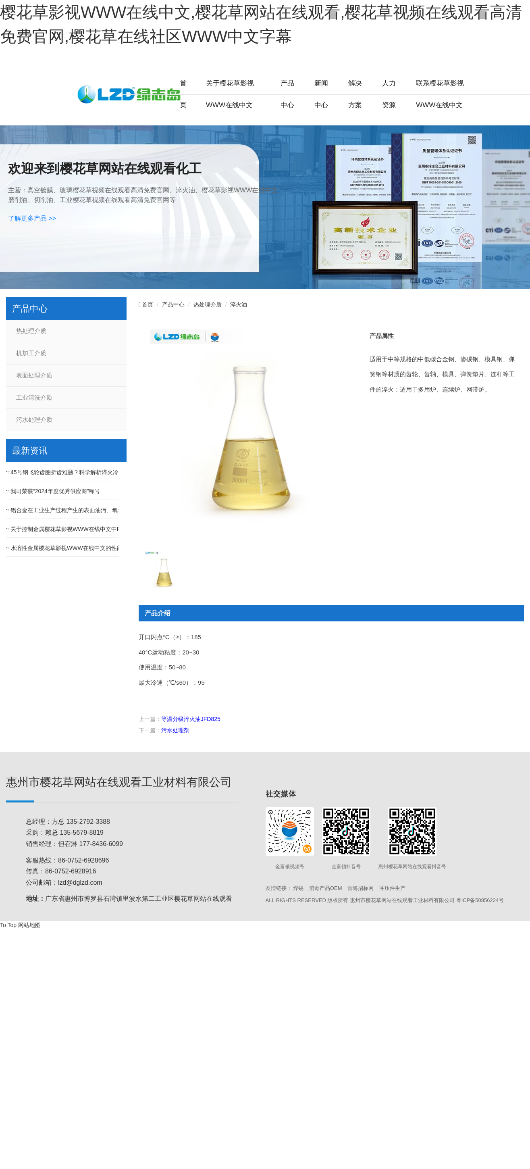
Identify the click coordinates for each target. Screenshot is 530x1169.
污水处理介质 (34, 420)
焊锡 (298, 888)
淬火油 (238, 304)
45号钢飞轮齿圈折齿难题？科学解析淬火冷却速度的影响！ (84, 472)
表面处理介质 (34, 375)
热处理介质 (31, 331)
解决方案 (355, 94)
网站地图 (29, 925)
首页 (183, 94)
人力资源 (389, 94)
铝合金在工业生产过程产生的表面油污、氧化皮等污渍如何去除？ (92, 510)
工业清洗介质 (34, 397)
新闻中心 (321, 94)
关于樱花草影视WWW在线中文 (230, 94)
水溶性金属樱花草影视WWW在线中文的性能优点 (72, 548)
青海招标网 (360, 888)
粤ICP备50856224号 (480, 900)
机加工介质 (31, 353)
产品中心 (287, 94)
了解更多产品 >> (32, 218)
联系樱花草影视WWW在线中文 (440, 94)
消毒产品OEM (325, 888)
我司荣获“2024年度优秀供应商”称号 (55, 491)
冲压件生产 (392, 888)
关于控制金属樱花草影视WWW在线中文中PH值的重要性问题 (87, 529)
